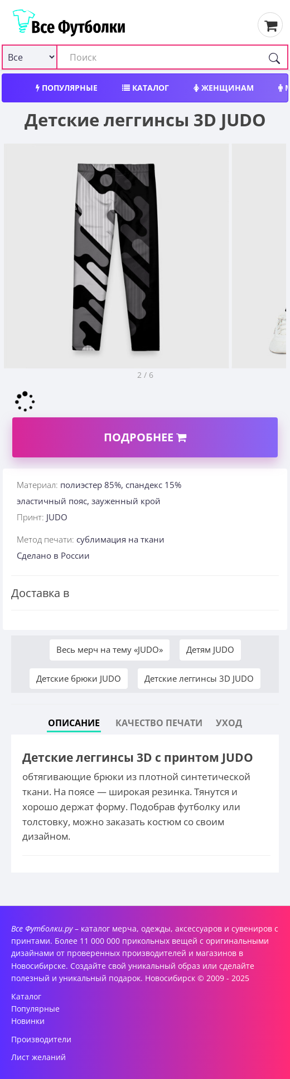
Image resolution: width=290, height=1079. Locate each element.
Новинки (28, 1021)
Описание (74, 723)
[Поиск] (274, 57)
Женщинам (224, 87)
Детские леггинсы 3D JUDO (199, 678)
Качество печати (158, 723)
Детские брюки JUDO (78, 678)
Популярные (67, 87)
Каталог (145, 87)
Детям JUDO (210, 649)
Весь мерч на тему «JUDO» (109, 649)
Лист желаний (38, 1057)
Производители (41, 1039)
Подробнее (145, 437)
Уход (229, 723)
